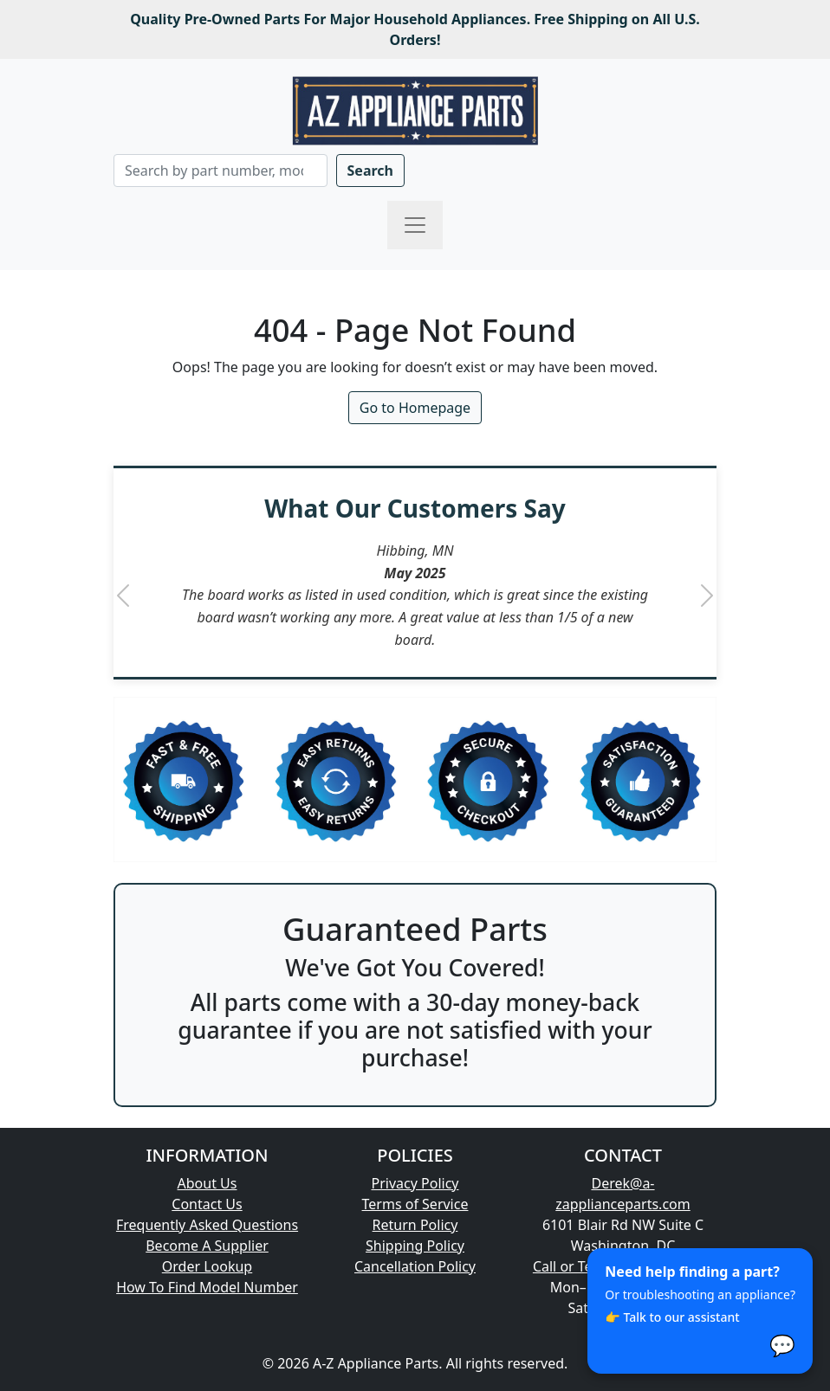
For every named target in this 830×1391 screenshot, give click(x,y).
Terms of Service (415, 1204)
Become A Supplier (207, 1245)
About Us (207, 1183)
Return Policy (415, 1224)
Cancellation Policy (415, 1266)
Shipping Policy (415, 1245)
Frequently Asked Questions (207, 1224)
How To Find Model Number (207, 1287)
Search (370, 170)
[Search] (220, 170)
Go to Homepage (415, 407)
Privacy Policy (415, 1183)
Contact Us (207, 1204)
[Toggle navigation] (415, 225)
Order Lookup (207, 1266)
